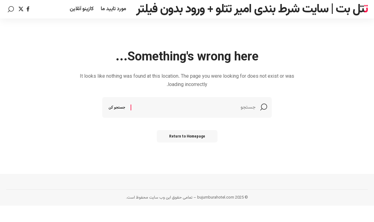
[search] (11, 9)
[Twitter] (21, 9)
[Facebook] (28, 9)
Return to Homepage (187, 136)
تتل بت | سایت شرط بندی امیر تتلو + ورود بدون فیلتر (252, 9)
